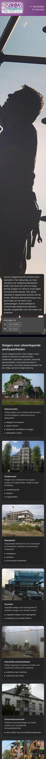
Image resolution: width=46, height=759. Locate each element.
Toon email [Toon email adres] (39, 9)
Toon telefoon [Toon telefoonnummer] (38, 6)
